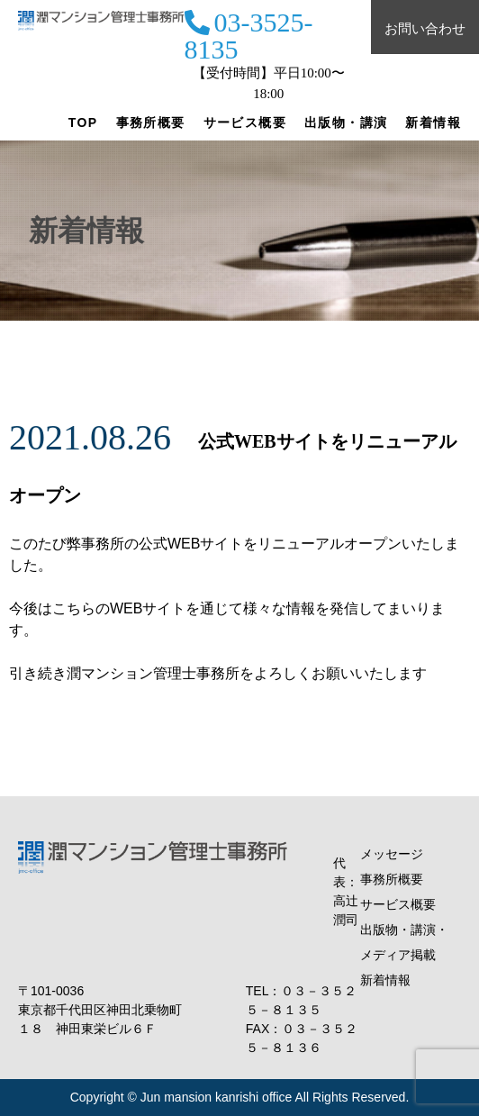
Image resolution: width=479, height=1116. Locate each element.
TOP (83, 122)
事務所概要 (150, 122)
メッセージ (391, 854)
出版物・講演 (345, 122)
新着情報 (433, 122)
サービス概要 (244, 122)
